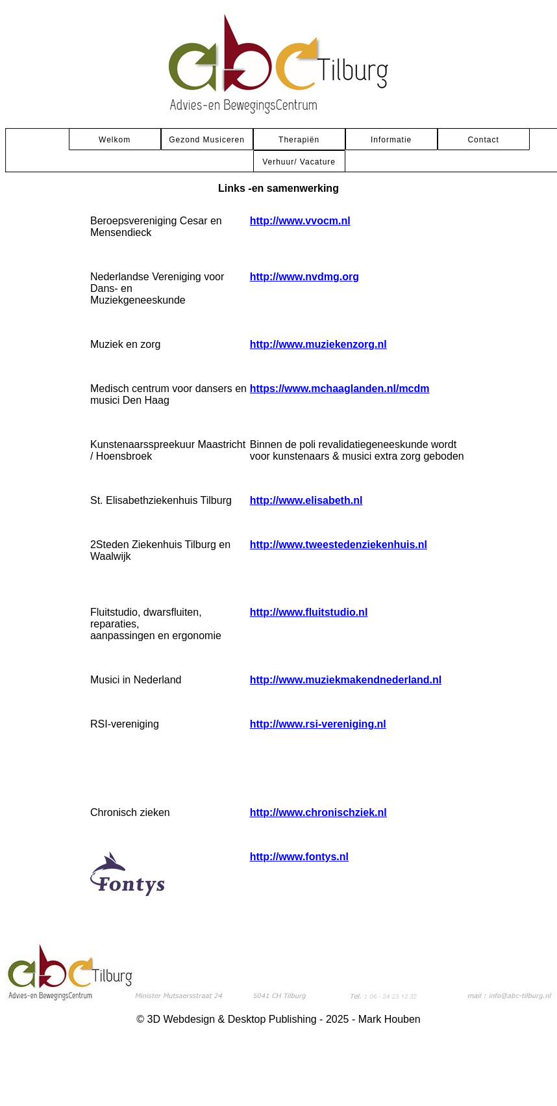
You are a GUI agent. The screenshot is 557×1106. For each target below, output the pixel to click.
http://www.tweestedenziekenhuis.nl (338, 544)
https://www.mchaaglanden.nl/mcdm (340, 388)
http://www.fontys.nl (299, 856)
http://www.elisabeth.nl (306, 500)
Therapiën (298, 139)
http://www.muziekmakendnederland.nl (345, 679)
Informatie (391, 139)
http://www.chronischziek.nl (318, 812)
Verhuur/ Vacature (299, 161)
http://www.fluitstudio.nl (309, 612)
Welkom (114, 139)
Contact (483, 139)
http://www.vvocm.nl (300, 220)
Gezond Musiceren (207, 139)
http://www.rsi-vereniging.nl (318, 724)
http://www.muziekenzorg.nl (318, 344)
